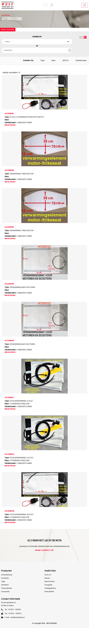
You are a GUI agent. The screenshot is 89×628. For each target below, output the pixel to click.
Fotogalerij (48, 585)
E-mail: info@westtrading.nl (13, 617)
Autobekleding (6, 575)
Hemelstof (5, 585)
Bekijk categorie (7, 29)
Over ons (47, 575)
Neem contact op (44, 550)
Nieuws (47, 578)
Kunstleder (5, 578)
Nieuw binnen (49, 581)
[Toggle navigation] (84, 5)
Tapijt (3, 581)
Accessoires (5, 591)
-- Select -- (7, 42)
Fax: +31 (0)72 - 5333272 (11, 613)
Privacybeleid (49, 591)
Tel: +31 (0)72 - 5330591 (11, 609)
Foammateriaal (6, 588)
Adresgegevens (50, 588)
